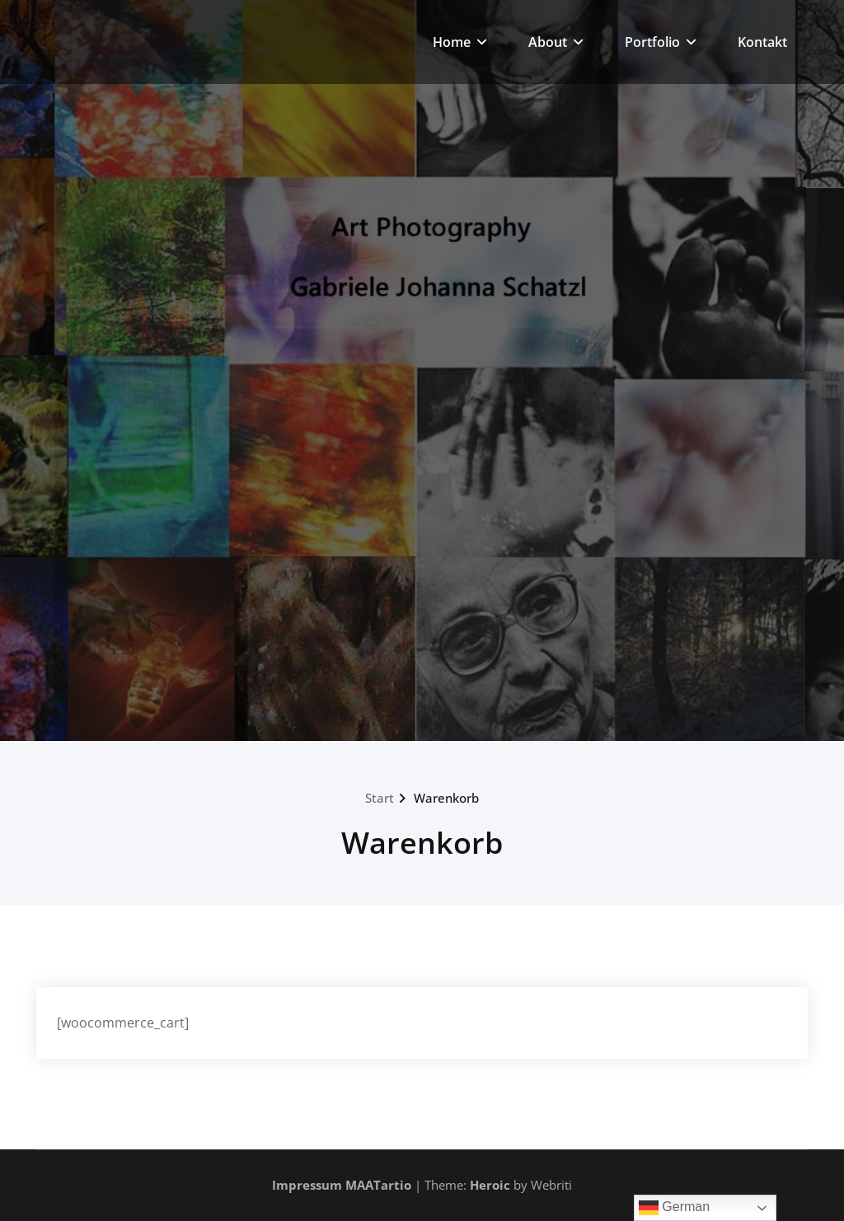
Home (460, 42)
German (674, 1208)
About (556, 42)
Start (379, 798)
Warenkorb (446, 798)
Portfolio (660, 42)
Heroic (490, 1185)
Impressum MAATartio (341, 1185)
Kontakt (762, 42)
